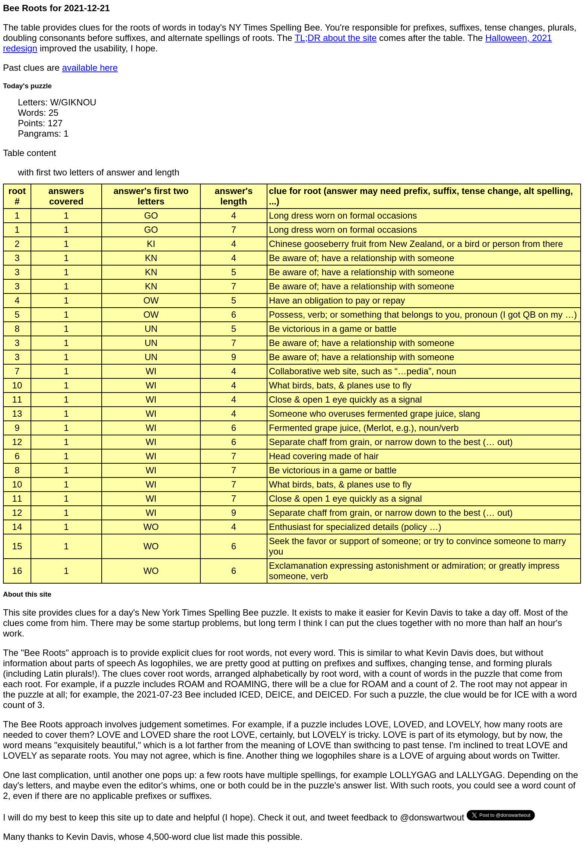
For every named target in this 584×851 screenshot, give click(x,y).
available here (90, 68)
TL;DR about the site (336, 38)
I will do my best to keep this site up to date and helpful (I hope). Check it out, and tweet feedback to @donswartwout (235, 817)
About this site (27, 594)
